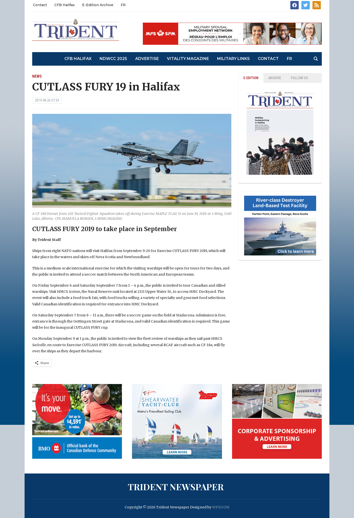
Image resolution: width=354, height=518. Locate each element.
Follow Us (299, 78)
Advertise (147, 58)
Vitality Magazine (188, 58)
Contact (40, 5)
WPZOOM (220, 507)
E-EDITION (250, 78)
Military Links (233, 58)
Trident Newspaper (176, 486)
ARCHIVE (274, 78)
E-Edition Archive (97, 5)
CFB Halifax (64, 5)
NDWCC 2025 (113, 58)
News (37, 76)
